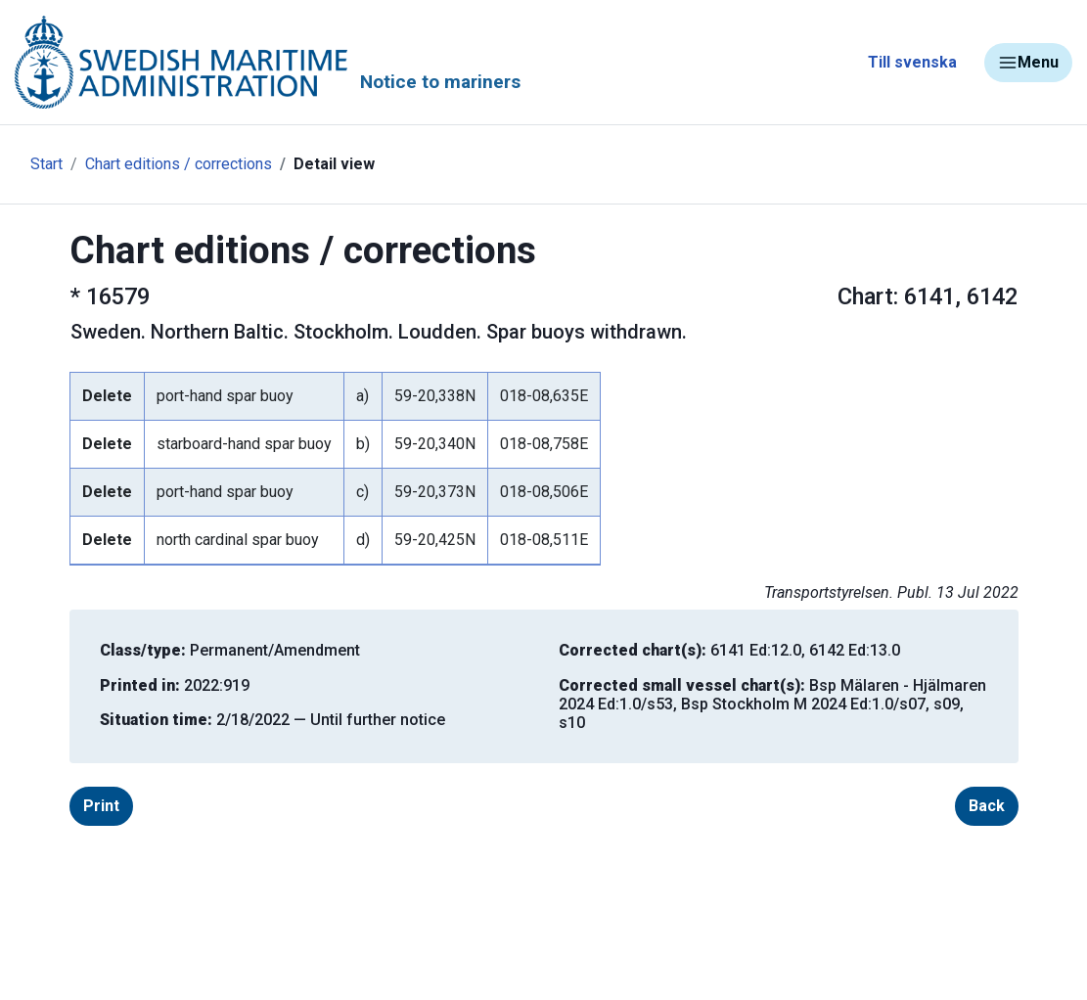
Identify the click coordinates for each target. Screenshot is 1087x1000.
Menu (1028, 62)
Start (46, 164)
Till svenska (912, 62)
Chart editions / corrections (178, 164)
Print (101, 805)
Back (987, 805)
